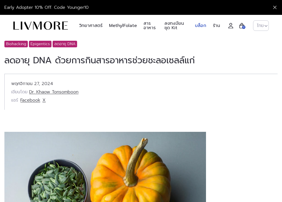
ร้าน (216, 25)
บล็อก (200, 25)
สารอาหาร (149, 25)
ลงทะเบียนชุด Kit (174, 25)
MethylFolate (123, 25)
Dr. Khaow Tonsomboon (53, 92)
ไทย (262, 25)
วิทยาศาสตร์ (90, 25)
